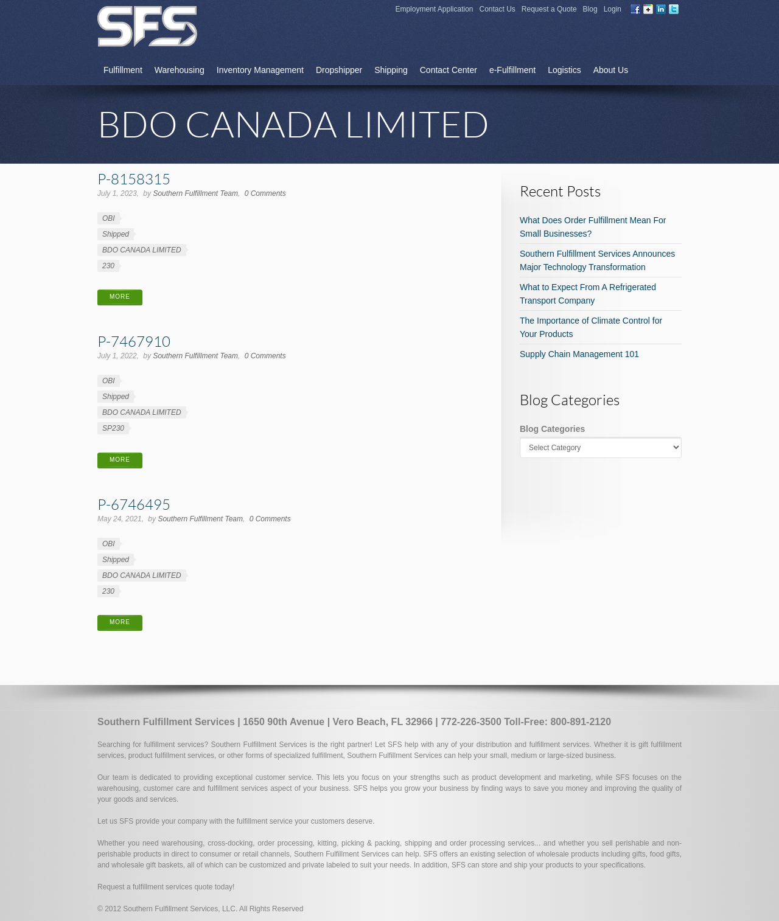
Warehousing (179, 70)
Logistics (564, 70)
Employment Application (434, 9)
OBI (108, 218)
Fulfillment (122, 70)
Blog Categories (552, 429)
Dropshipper (339, 70)
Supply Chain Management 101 (579, 354)
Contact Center (448, 70)
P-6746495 (133, 504)
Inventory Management (260, 70)
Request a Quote (549, 9)
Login (612, 9)
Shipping (391, 70)
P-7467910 (133, 341)
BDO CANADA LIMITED (141, 250)
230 (108, 266)
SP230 (113, 428)
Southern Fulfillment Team (195, 193)
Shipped (115, 234)
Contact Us (497, 9)
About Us (611, 70)
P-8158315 (133, 178)
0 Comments (265, 193)
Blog (590, 9)
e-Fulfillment (512, 70)
